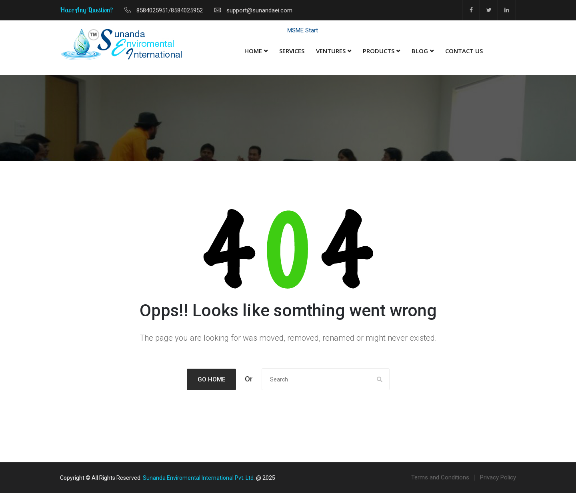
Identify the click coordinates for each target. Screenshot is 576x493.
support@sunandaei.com (259, 10)
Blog (420, 51)
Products (378, 51)
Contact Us (464, 51)
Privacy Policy (498, 477)
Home (253, 51)
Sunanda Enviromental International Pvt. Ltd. (199, 478)
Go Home (211, 379)
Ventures (331, 51)
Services (291, 51)
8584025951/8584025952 (169, 10)
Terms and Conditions (440, 477)
